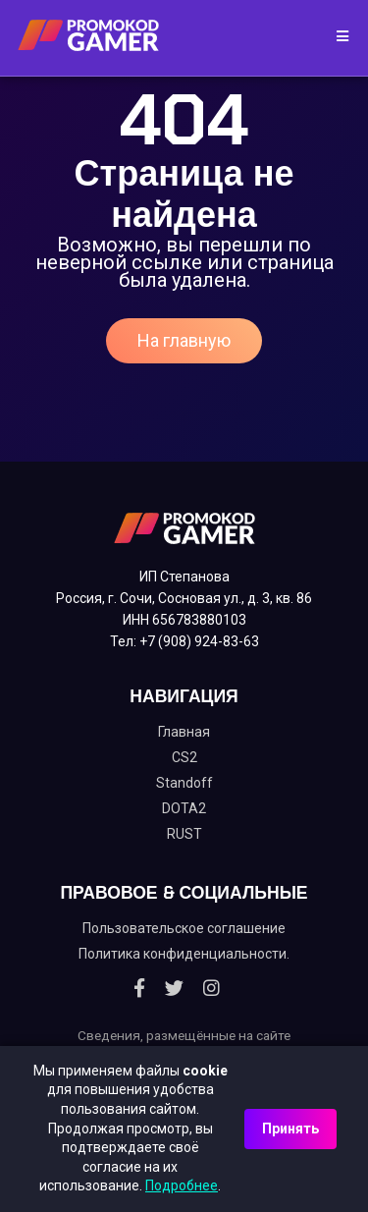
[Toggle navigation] (336, 37)
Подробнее (181, 1185)
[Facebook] (139, 988)
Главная (184, 732)
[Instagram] (211, 988)
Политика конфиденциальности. (184, 954)
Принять (290, 1128)
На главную (184, 340)
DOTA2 (184, 808)
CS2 (184, 757)
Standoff (184, 783)
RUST (184, 834)
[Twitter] (174, 988)
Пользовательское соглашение (184, 928)
